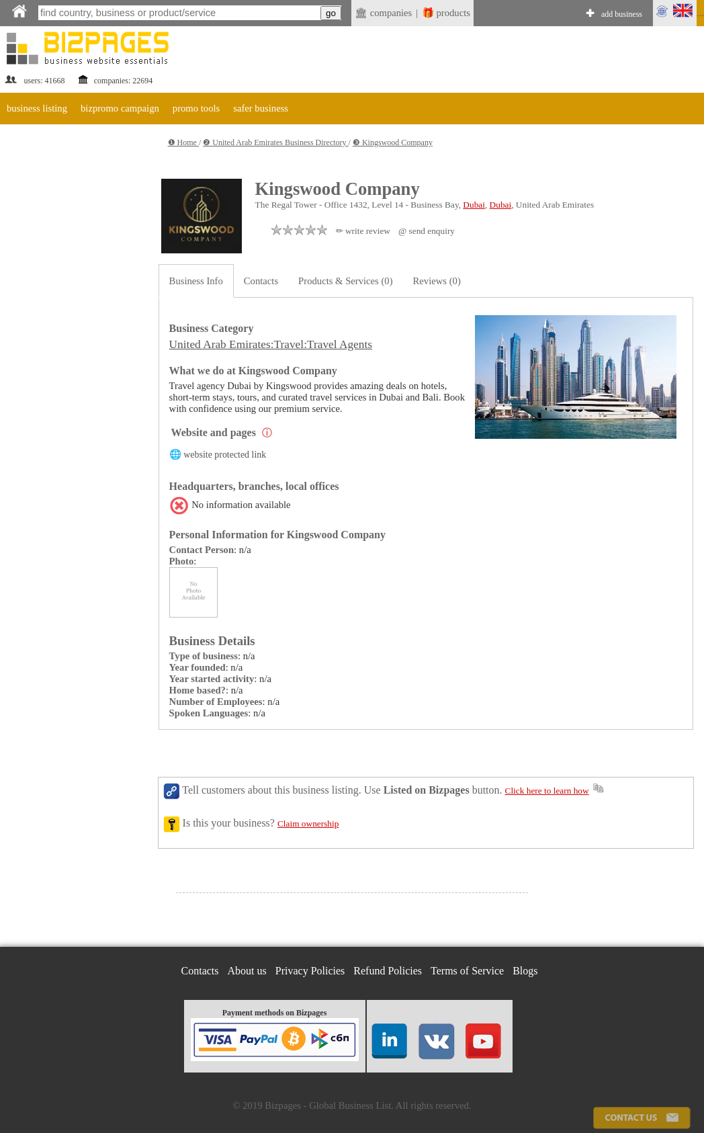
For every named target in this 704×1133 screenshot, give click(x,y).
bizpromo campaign (120, 108)
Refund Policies (387, 970)
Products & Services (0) (345, 281)
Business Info (196, 281)
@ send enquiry (426, 231)
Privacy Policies (310, 970)
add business (621, 14)
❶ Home (183, 142)
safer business (260, 108)
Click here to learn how (547, 791)
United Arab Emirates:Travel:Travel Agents (270, 344)
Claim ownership (308, 824)
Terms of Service (467, 970)
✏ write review (363, 231)
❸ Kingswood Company (393, 142)
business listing (37, 108)
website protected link (224, 455)
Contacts (261, 281)
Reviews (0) (437, 281)
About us (247, 970)
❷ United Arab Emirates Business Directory (275, 142)
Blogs (525, 970)
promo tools (196, 108)
